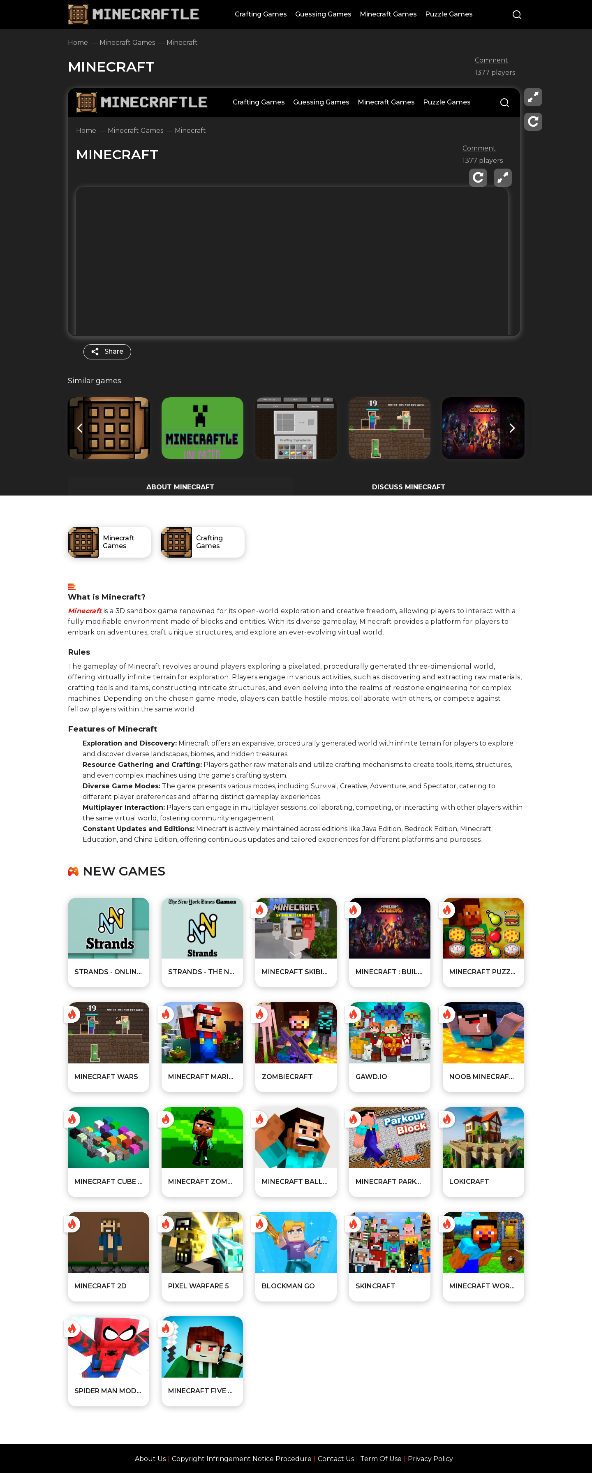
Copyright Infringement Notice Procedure (242, 1459)
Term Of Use (381, 1459)
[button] (512, 428)
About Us (150, 1459)
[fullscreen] (533, 97)
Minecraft (85, 611)
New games (124, 871)
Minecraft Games (388, 14)
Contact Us (336, 1459)
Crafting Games (261, 14)
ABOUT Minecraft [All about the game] (180, 487)
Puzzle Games (449, 14)
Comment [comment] (491, 60)
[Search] (517, 15)
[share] (107, 351)
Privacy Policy (430, 1459)
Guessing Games (323, 14)
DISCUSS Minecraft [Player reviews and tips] (409, 487)
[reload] (533, 122)
